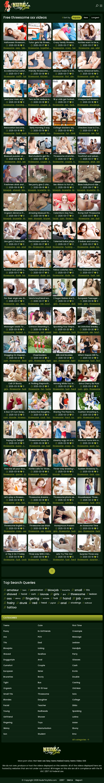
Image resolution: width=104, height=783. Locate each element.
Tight (5, 682)
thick (24, 360)
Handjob (76, 648)
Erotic (75, 671)
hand (65, 598)
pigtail (52, 603)
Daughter (42, 699)
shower (44, 474)
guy (55, 360)
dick (19, 161)
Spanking (76, 711)
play (18, 502)
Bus (39, 682)
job (76, 598)
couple (43, 104)
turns (98, 446)
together (44, 48)
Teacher (42, 705)
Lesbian (76, 642)
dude (92, 247)
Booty (41, 676)
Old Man (76, 688)
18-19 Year (43, 688)
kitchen (44, 76)
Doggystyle (9, 659)
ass (18, 247)
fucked (73, 104)
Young (6, 711)
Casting (76, 682)
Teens (6, 625)
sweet (48, 332)
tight (48, 360)
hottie (74, 275)
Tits (5, 642)
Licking (41, 648)
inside (48, 531)
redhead (87, 603)
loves (74, 446)
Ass (5, 636)
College (76, 699)
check (48, 247)
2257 (61, 780)
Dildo (74, 705)
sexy (18, 48)
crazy (68, 48)
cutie (92, 76)
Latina (75, 716)
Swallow (42, 654)
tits (29, 247)
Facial (6, 705)
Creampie (77, 631)
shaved (16, 190)
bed (48, 446)
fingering (30, 598)
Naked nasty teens (66, 760)
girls (55, 303)
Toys (40, 722)
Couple (41, 665)
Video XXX (81, 760)
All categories (80, 739)
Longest (95, 17)
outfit (19, 76)
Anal (40, 659)
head (43, 602)
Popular (76, 17)
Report (79, 780)
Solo (74, 694)
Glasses (76, 659)
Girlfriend (8, 716)
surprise (94, 559)
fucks (48, 389)
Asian (75, 722)
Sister (40, 671)
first (67, 76)
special (99, 76)
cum (62, 218)
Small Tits (8, 694)
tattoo (10, 607)
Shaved (7, 654)
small (76, 590)
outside (44, 598)
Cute (40, 625)
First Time (77, 625)
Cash (74, 665)
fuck (18, 133)
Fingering (7, 722)
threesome (8, 48)
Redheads (43, 711)
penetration (35, 590)
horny (49, 417)
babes (99, 247)
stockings (94, 104)
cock (26, 332)
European (8, 671)
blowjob (7, 190)
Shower (41, 716)
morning (20, 104)
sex (92, 48)
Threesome (43, 694)
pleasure (74, 76)
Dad (40, 642)
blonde (25, 190)
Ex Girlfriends (44, 631)
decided (24, 303)
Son (5, 734)
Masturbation (44, 728)
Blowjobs (7, 648)
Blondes (7, 699)
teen (30, 218)
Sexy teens (51, 760)
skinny (17, 598)
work (24, 133)
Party (74, 654)
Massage (76, 636)
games (19, 474)
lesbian (92, 594)
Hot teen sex (39, 760)
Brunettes (8, 676)
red (42, 332)
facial (55, 218)
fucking (68, 247)
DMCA (70, 780)
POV (40, 636)
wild (98, 48)
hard (73, 389)
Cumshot (7, 665)
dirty (98, 502)
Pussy (6, 631)
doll (97, 218)
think (73, 133)
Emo (74, 734)
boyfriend (50, 303)
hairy (9, 603)
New (86, 17)
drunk (21, 603)
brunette (42, 190)
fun (74, 48)
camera (69, 502)
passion (51, 275)
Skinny (6, 728)
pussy (98, 417)
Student (42, 734)
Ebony (75, 728)
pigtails (86, 598)
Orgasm (7, 688)
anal (93, 161)
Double (75, 676)
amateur (11, 590)
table (24, 48)
